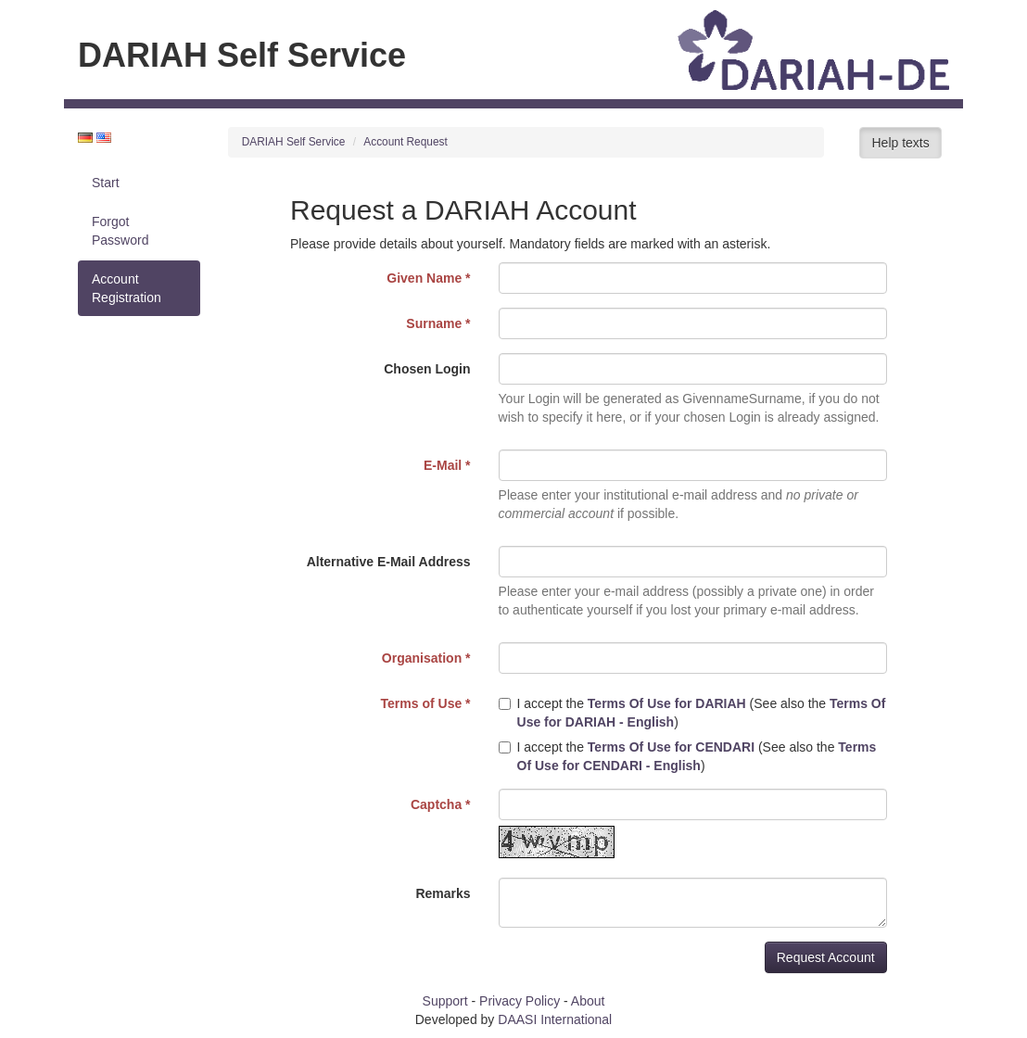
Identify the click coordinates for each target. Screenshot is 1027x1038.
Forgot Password (120, 230)
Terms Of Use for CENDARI (671, 747)
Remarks (442, 893)
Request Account (826, 957)
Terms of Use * (426, 703)
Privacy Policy (519, 1001)
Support (445, 1001)
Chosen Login (427, 368)
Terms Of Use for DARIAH (667, 703)
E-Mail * (447, 465)
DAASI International (555, 1019)
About (588, 1001)
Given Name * (428, 278)
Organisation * (426, 658)
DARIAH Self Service (294, 141)
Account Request (405, 141)
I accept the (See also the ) (692, 712)
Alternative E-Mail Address (389, 561)
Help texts (900, 142)
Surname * (438, 323)
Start (106, 182)
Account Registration (126, 288)
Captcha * (441, 804)
